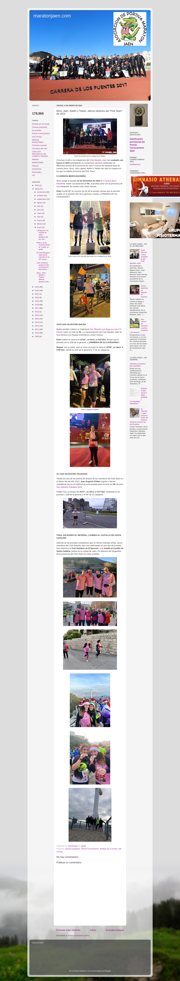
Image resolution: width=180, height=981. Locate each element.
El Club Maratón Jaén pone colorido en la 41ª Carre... (43, 256)
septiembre (42, 199)
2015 (37, 315)
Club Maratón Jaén (98, 160)
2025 (37, 185)
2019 (37, 301)
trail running (37, 137)
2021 (37, 294)
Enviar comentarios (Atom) (78, 936)
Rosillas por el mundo (108, 849)
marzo (40, 220)
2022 (37, 290)
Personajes (36, 172)
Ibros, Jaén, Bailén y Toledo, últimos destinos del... (43, 277)
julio (39, 206)
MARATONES (37, 163)
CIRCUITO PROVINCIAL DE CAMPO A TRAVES (40, 154)
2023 (37, 287)
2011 (37, 329)
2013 (37, 322)
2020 (37, 297)
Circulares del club (39, 148)
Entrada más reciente (68, 930)
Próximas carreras (39, 145)
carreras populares (72, 849)
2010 (37, 333)
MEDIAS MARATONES (37, 141)
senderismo (36, 169)
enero (39, 227)
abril (39, 217)
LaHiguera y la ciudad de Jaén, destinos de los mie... (42, 234)
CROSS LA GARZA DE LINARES (138, 365)
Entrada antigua (115, 930)
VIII (33, 175)
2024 (37, 189)
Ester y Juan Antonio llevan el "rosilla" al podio (43, 246)
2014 (37, 319)
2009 (37, 336)
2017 (37, 308)
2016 (37, 312)
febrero (40, 224)
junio (39, 210)
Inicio (93, 930)
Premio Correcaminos (90, 849)
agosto (40, 203)
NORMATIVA (135, 164)
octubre (40, 196)
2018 (37, 305)
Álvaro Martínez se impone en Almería (144, 291)
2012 (37, 326)
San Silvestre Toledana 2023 (69, 487)
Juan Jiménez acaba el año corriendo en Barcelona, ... (43, 266)
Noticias (35, 166)
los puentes (36, 130)
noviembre (41, 192)
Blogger (108, 971)
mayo (39, 213)
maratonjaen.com (52, 16)
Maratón (35, 159)
